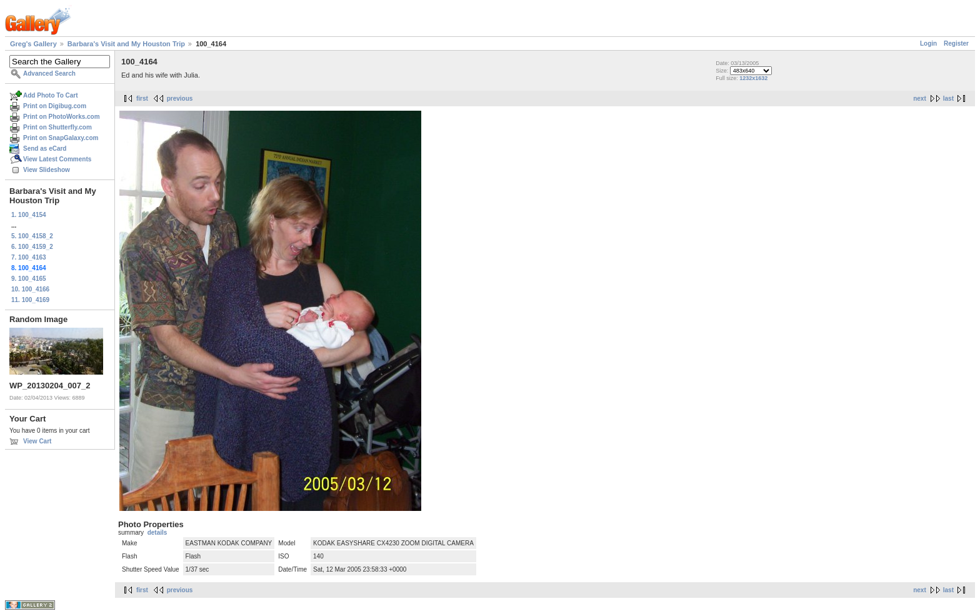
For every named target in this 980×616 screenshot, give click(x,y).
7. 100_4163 (28, 257)
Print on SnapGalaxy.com (60, 137)
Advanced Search (49, 73)
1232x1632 (753, 78)
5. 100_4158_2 (32, 236)
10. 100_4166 (30, 289)
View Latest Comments (57, 159)
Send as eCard (44, 148)
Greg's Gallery (33, 44)
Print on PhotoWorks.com (61, 116)
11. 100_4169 (30, 299)
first (142, 98)
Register (956, 43)
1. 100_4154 (28, 214)
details (158, 532)
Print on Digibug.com (54, 106)
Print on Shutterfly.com (57, 127)
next (919, 98)
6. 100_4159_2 (32, 246)
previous (180, 98)
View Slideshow (46, 169)
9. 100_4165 (28, 278)
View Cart (37, 441)
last (948, 98)
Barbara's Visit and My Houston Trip (126, 44)
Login (928, 43)
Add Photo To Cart (50, 95)
